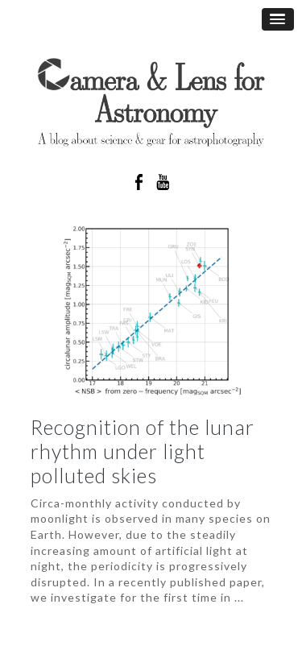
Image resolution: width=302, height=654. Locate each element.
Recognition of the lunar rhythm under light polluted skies (142, 451)
